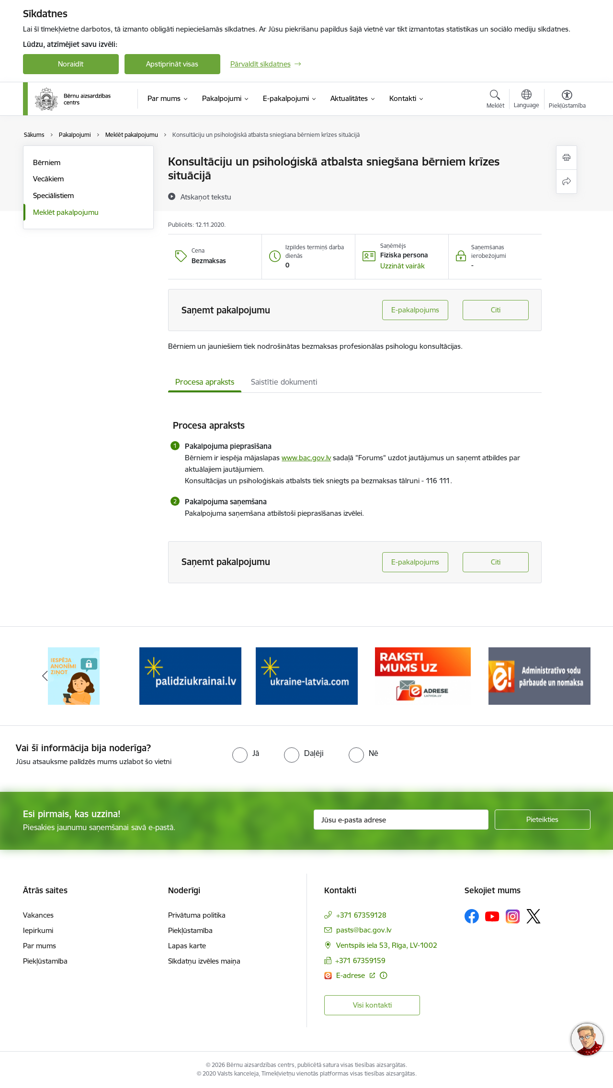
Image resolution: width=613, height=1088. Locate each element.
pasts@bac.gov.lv (363, 929)
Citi (495, 309)
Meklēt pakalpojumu (66, 212)
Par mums (39, 945)
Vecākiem (48, 178)
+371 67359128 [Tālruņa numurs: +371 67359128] (361, 915)
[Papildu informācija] (383, 975)
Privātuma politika (197, 915)
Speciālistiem (53, 195)
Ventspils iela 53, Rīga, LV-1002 (386, 945)
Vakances (38, 915)
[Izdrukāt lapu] (566, 157)
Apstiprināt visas (172, 63)
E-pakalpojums (415, 309)
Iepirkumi (38, 930)
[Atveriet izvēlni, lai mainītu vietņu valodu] (526, 100)
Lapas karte (187, 945)
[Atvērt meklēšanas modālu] (495, 100)
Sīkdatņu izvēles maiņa (204, 961)
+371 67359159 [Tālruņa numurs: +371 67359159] (360, 960)
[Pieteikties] (542, 820)
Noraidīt (70, 63)
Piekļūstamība (45, 961)
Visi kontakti (372, 1005)
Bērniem (46, 162)
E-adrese (351, 975)
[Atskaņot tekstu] (206, 196)
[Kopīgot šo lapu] (566, 181)
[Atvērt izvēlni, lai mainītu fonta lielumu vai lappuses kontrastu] (567, 100)
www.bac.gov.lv (306, 457)
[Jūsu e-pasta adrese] (401, 820)
